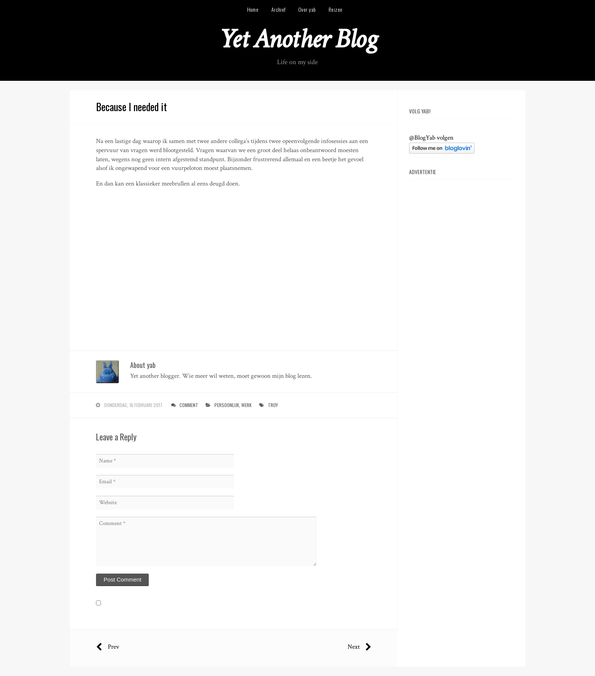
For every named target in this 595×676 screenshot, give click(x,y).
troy (273, 405)
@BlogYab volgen (431, 138)
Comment (188, 405)
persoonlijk (226, 405)
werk (246, 405)
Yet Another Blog (298, 39)
